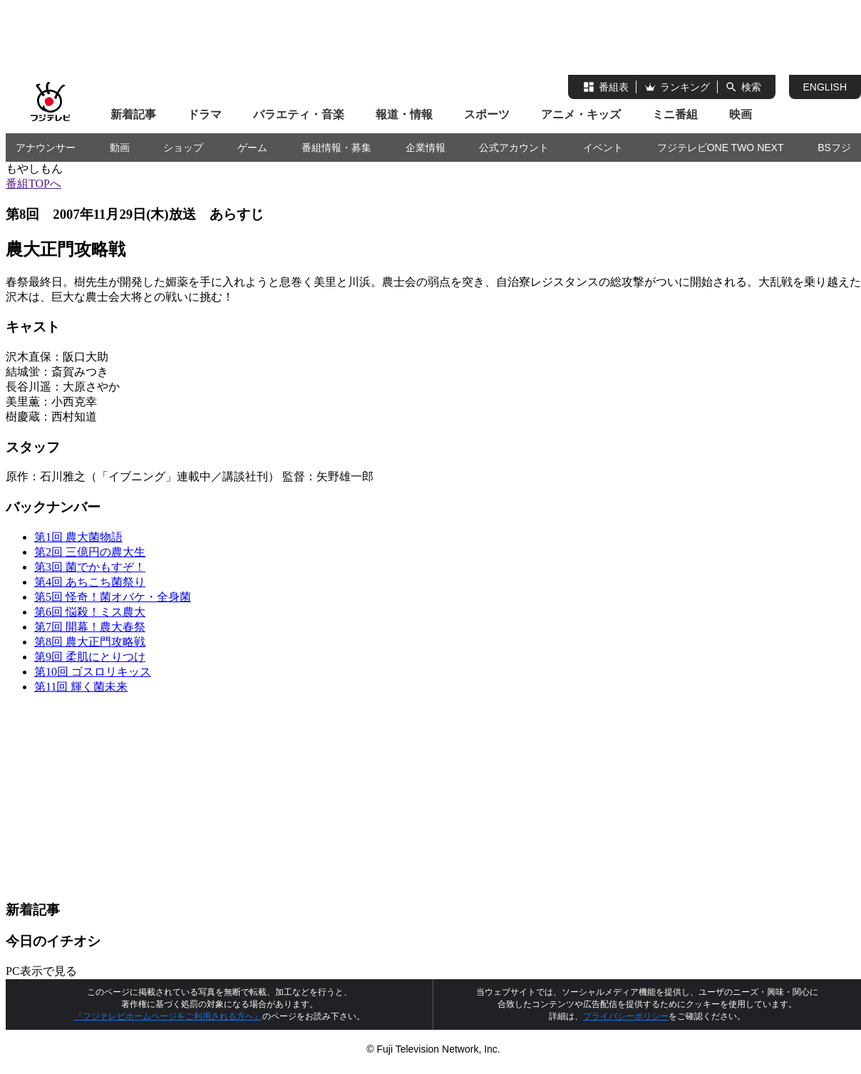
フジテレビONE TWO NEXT (720, 147)
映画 (740, 114)
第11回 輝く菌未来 (81, 687)
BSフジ (834, 147)
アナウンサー (46, 147)
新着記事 (133, 114)
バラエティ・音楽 (298, 114)
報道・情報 (404, 114)
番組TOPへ (33, 183)
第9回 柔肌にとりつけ (89, 657)
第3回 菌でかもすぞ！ (89, 567)
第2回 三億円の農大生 (89, 552)
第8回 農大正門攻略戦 (89, 642)
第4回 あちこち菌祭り (89, 582)
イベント (603, 147)
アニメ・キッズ (581, 114)
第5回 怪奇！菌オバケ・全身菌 (112, 597)
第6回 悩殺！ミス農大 (89, 612)
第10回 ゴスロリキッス (92, 672)
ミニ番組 (675, 114)
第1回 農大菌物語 (78, 537)
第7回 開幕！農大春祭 (89, 627)
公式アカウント (514, 147)
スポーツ (487, 114)
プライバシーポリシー (626, 1016)
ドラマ (204, 114)
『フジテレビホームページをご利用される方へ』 (168, 1016)
